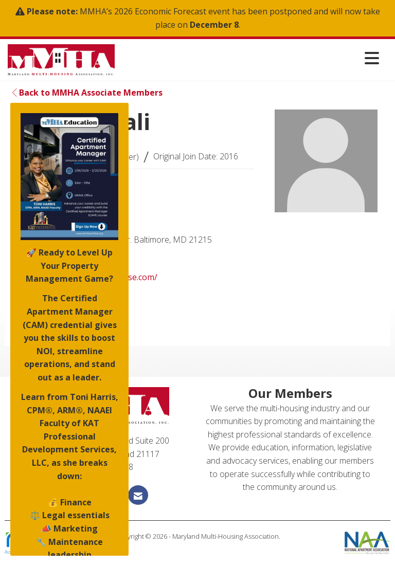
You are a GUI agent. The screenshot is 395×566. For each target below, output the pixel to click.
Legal (198, 546)
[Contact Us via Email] (138, 494)
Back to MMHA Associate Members (87, 92)
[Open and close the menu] (250, 57)
